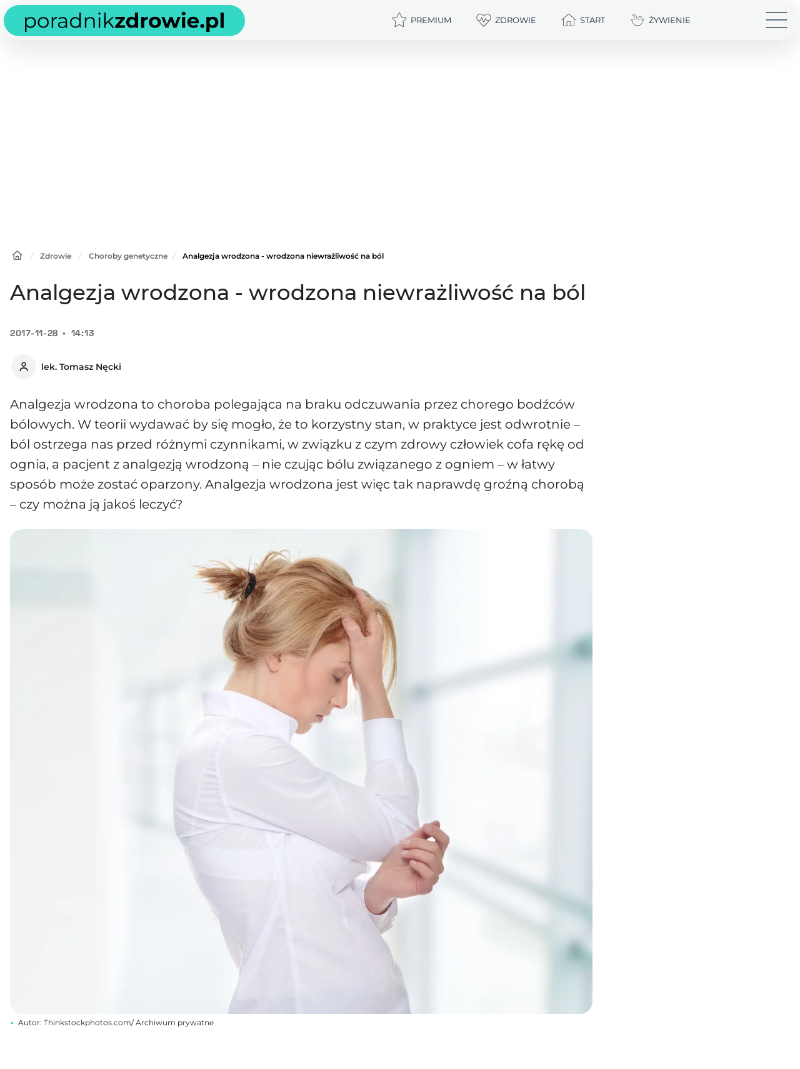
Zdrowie (55, 256)
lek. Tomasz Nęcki (81, 367)
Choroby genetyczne (128, 256)
